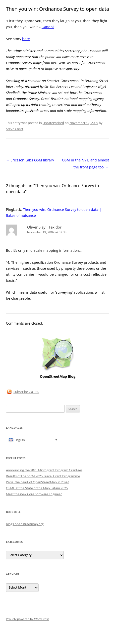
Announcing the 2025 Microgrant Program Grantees (44, 470)
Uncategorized (53, 123)
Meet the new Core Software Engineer (34, 494)
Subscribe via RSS (26, 391)
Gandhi (48, 26)
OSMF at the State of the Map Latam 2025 (37, 488)
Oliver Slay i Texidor (44, 227)
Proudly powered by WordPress (27, 619)
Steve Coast (14, 128)
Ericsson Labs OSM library (30, 160)
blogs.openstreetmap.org (25, 524)
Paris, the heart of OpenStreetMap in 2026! (37, 482)
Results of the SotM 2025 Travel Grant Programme (43, 476)
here (26, 38)
